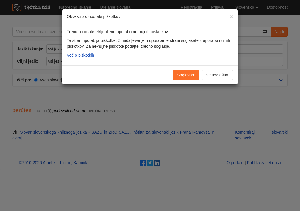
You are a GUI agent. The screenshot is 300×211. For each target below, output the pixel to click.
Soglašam (186, 75)
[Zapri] (231, 16)
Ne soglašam (217, 75)
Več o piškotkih (80, 55)
